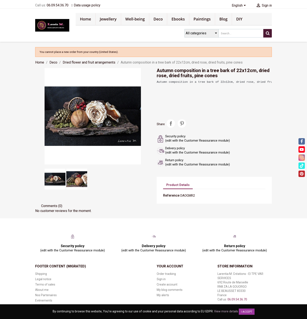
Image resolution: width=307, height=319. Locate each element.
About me (42, 289)
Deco (158, 19)
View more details (226, 311)
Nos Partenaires (46, 295)
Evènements (43, 300)
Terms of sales (45, 284)
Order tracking (166, 274)
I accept (246, 311)
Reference (171, 195)
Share (171, 123)
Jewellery (108, 19)
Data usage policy (87, 5)
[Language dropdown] (239, 5)
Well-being (135, 19)
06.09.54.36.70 (57, 5)
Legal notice (43, 279)
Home (85, 19)
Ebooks (178, 19)
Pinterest (182, 123)
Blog (223, 19)
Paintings (202, 19)
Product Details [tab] (178, 185)
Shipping (41, 274)
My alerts (163, 295)
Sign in (161, 279)
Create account (167, 284)
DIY (239, 19)
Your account (170, 266)
